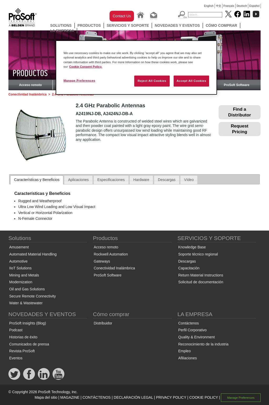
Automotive (18, 261)
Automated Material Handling (33, 254)
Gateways (102, 261)
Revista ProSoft (22, 351)
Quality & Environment (196, 337)
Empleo (184, 351)
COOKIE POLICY (203, 397)
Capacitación (188, 268)
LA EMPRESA (62, 31)
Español (254, 5)
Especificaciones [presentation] (111, 180)
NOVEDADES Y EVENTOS (177, 25)
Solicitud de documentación (200, 282)
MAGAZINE (70, 397)
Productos (89, 25)
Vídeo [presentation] (189, 180)
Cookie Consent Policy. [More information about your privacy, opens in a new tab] (85, 66)
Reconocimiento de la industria (203, 344)
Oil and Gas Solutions (27, 289)
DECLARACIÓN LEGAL (133, 397)
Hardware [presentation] (141, 180)
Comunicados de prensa (29, 344)
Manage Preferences (241, 397)
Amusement (19, 247)
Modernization (20, 282)
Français (229, 5)
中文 (218, 5)
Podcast (16, 330)
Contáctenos (188, 323)
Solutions (61, 25)
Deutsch (242, 5)
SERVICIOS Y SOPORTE (128, 25)
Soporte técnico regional (198, 254)
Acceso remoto (30, 85)
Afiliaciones (187, 358)
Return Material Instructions (200, 275)
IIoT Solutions (20, 268)
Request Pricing (239, 129)
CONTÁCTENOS (96, 397)
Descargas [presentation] (166, 180)
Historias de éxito (23, 337)
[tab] (37, 179)
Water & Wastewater (26, 303)
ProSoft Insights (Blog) (27, 323)
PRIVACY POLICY (171, 397)
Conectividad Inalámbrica (27, 94)
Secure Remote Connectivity (32, 296)
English (208, 5)
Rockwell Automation (111, 254)
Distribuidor (103, 323)
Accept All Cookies (191, 80)
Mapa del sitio (46, 397)
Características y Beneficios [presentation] (37, 180)
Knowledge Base (192, 247)
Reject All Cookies (152, 80)
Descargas (187, 261)
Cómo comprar (221, 25)
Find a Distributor (239, 112)
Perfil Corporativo (192, 330)
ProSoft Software (236, 85)
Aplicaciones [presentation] (78, 180)
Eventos (16, 358)
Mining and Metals (24, 275)
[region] (136, 67)
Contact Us (122, 16)
